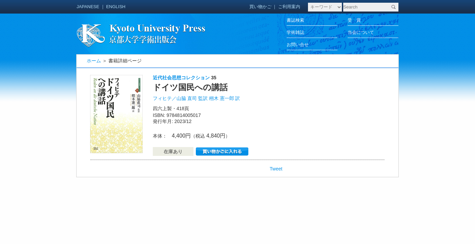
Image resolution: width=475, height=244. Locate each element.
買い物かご (260, 6)
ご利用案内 (289, 6)
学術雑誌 (295, 32)
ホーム (94, 60)
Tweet (276, 168)
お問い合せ (298, 44)
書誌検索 (295, 20)
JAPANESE (88, 6)
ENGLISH (115, 6)
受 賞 (354, 20)
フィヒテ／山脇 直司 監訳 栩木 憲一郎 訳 (196, 98)
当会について (361, 32)
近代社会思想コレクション (181, 77)
